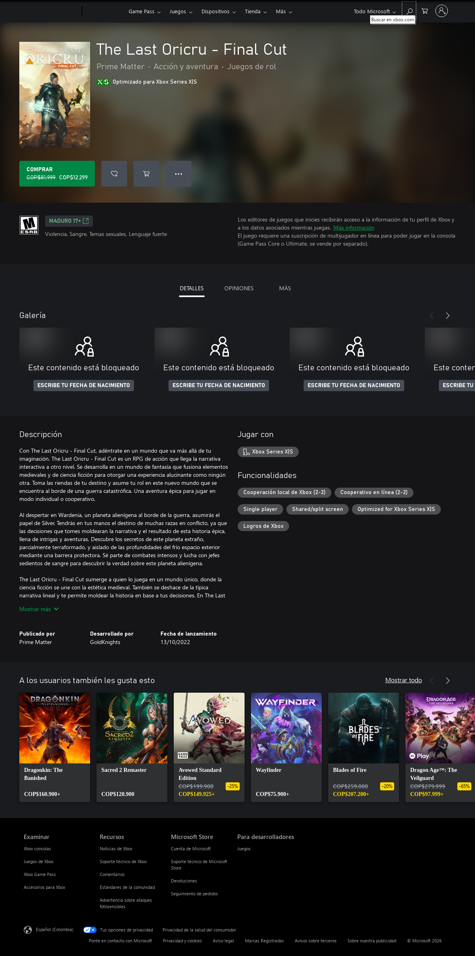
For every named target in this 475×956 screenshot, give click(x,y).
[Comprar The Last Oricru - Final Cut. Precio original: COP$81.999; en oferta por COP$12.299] (57, 174)
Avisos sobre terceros (316, 940)
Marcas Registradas (264, 940)
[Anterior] (432, 315)
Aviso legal (223, 940)
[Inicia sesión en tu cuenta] (441, 11)
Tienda (253, 11)
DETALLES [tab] (192, 288)
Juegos (178, 11)
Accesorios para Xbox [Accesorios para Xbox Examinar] (44, 887)
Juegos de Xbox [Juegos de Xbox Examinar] (38, 861)
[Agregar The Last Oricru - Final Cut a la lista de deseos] (114, 174)
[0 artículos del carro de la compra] (425, 10)
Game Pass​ (141, 11)
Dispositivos (216, 11)
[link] (54, 747)
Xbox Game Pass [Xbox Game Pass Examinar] (40, 874)
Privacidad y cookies (182, 940)
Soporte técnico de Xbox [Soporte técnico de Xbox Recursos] (123, 861)
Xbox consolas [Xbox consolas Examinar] (37, 848)
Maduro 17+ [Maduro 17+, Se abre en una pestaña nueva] (69, 221)
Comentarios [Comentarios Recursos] (112, 874)
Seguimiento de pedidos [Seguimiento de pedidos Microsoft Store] (194, 893)
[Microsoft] (51, 11)
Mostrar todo (403, 679)
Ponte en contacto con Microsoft (120, 940)
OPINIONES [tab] (238, 288)
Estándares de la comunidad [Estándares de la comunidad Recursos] (127, 887)
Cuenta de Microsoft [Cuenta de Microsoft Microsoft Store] (191, 848)
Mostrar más (39, 609)
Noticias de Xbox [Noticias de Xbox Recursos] (116, 848)
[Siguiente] (448, 315)
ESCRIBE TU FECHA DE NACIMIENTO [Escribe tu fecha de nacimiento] (83, 385)
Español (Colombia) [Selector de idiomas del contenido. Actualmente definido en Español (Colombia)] (54, 929)
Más (281, 11)
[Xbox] (104, 11)
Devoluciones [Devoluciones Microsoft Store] (184, 880)
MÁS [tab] (285, 288)
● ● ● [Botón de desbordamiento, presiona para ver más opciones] (179, 173)
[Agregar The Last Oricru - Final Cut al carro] (146, 174)
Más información (353, 227)
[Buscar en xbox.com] (409, 10)
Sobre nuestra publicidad (372, 940)
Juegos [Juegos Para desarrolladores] (244, 848)
